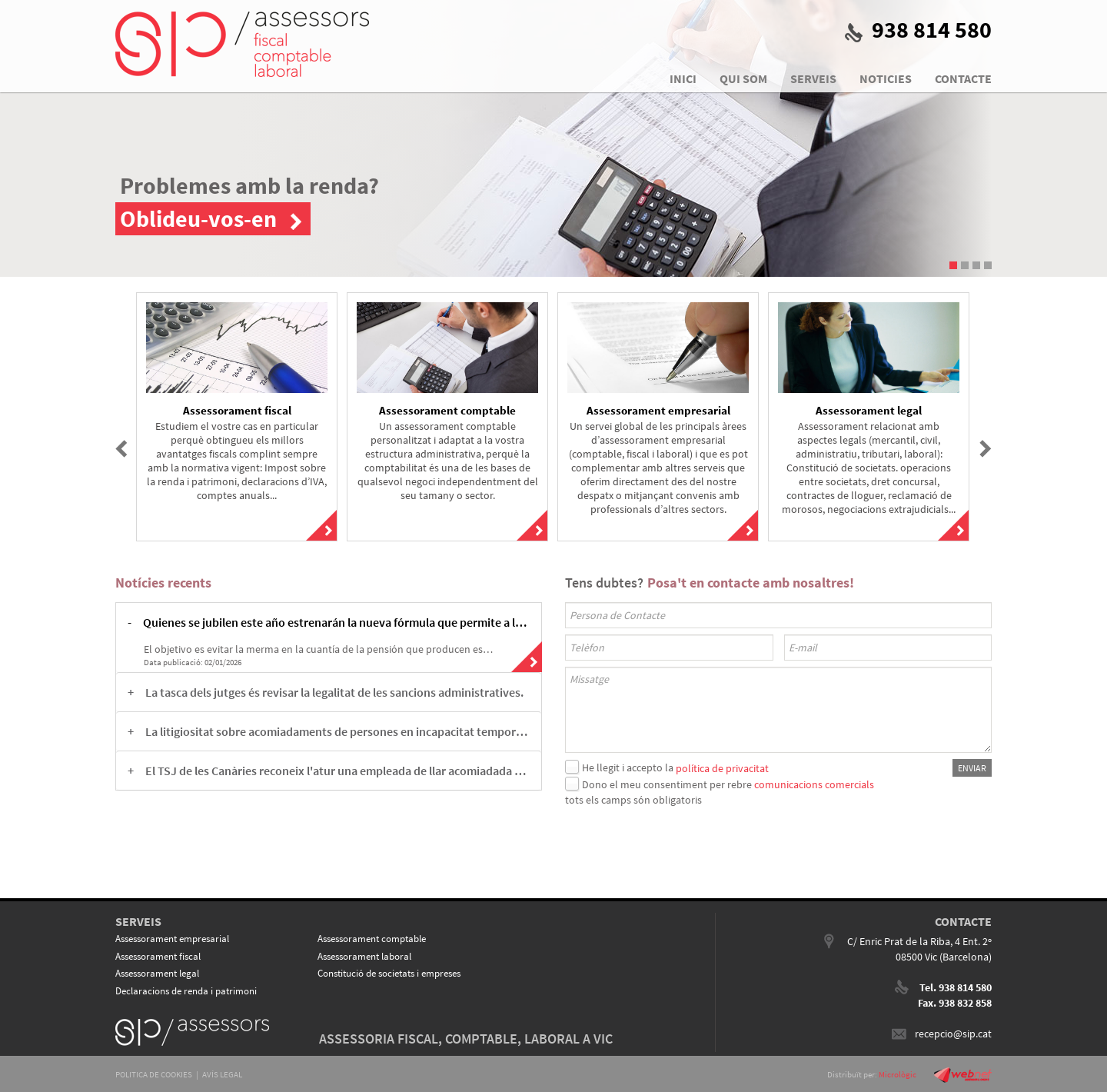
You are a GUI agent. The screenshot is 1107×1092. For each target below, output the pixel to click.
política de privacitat (722, 767)
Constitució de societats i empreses (388, 973)
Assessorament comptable (371, 938)
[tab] (328, 622)
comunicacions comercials (814, 784)
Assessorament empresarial (172, 938)
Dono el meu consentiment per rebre (667, 784)
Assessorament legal (157, 973)
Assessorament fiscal (158, 956)
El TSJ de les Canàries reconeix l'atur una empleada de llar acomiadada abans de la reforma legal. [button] (337, 770)
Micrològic (897, 1074)
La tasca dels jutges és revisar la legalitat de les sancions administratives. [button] (334, 692)
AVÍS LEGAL (222, 1074)
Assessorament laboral (364, 956)
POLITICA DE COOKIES (153, 1074)
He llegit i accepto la (627, 767)
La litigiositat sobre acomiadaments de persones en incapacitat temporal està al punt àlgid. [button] (337, 731)
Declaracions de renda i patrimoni (186, 990)
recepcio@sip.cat (953, 1033)
